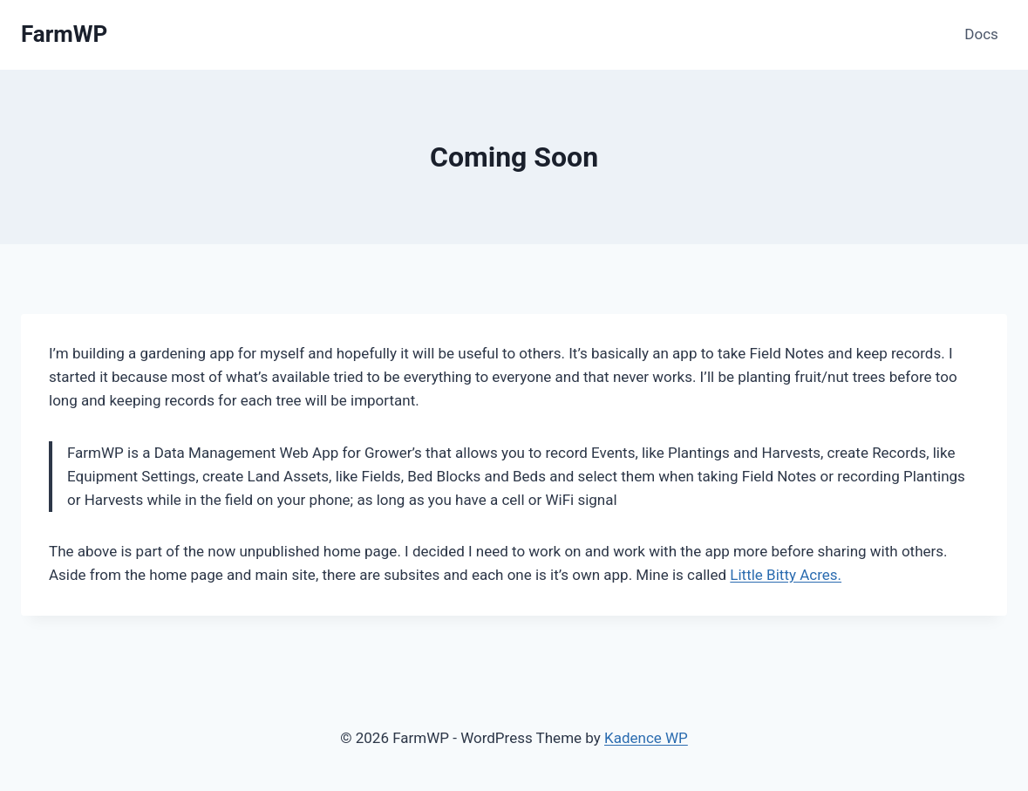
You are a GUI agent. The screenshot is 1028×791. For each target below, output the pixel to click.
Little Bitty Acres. (785, 574)
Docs (981, 34)
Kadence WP (646, 738)
